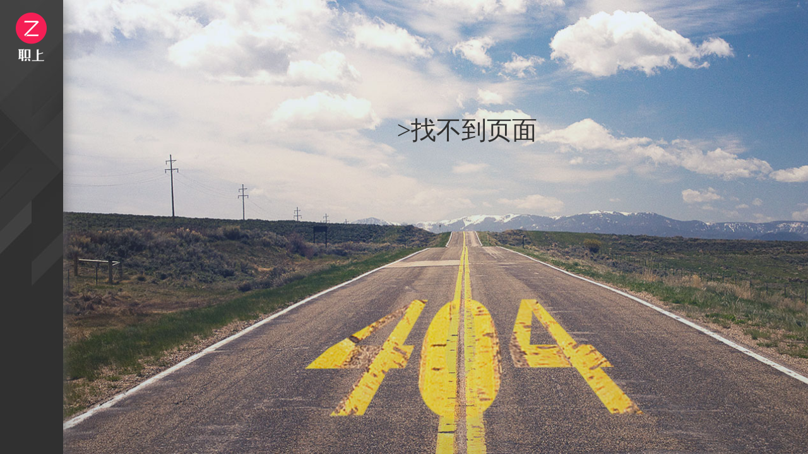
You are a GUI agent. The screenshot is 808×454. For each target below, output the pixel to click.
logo (31, 37)
